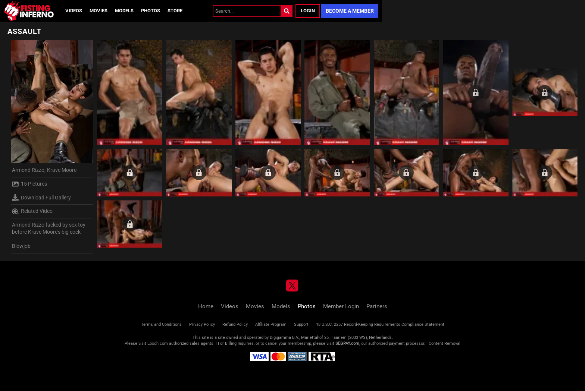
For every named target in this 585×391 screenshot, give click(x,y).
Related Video (32, 211)
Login (308, 10)
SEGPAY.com (347, 343)
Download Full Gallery (41, 197)
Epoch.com (157, 343)
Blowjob (21, 246)
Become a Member (350, 11)
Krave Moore (61, 170)
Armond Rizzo (28, 170)
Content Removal (444, 343)
